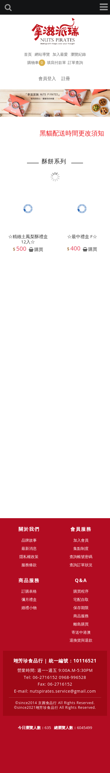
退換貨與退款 (81, 640)
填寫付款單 (56, 62)
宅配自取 (81, 599)
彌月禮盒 (29, 599)
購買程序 (81, 591)
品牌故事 (29, 540)
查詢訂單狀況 (81, 564)
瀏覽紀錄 (78, 54)
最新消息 (29, 548)
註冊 (65, 78)
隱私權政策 (28, 556)
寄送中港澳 (81, 632)
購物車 (36, 63)
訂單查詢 (75, 62)
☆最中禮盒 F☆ (82, 237)
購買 (38, 250)
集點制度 (81, 548)
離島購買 (81, 624)
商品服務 (81, 615)
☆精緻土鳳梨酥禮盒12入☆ (28, 240)
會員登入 (47, 78)
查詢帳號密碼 (81, 556)
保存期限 (81, 607)
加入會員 (81, 540)
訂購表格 (29, 591)
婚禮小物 (29, 607)
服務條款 (29, 564)
